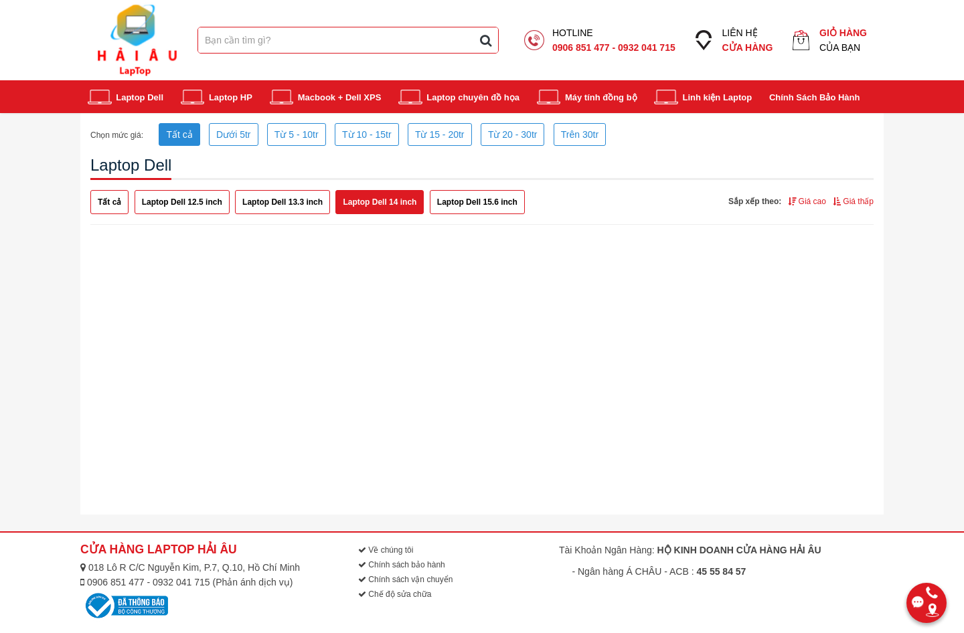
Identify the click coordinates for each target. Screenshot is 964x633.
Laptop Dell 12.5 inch (182, 202)
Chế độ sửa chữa (394, 594)
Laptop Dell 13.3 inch (282, 202)
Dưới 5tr (233, 134)
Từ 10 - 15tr (367, 134)
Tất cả (179, 134)
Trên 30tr (579, 134)
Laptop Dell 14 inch (379, 202)
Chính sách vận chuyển (405, 579)
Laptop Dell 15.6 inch (477, 202)
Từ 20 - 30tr (513, 134)
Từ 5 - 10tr (296, 134)
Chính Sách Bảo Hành (814, 97)
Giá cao (807, 201)
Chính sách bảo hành (401, 564)
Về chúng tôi (385, 550)
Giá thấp (853, 201)
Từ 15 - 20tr (440, 134)
